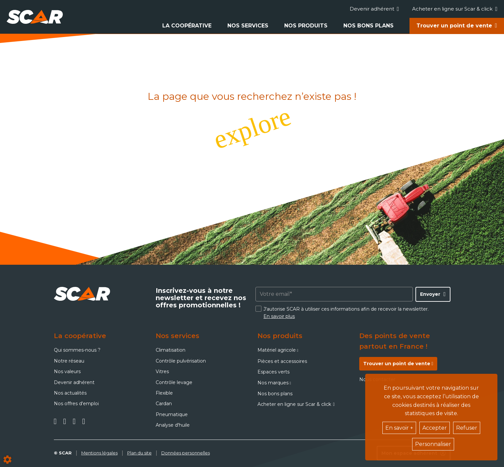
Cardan (164, 404)
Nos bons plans (368, 25)
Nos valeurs (67, 371)
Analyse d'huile (173, 425)
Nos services (247, 25)
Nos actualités (70, 393)
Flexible (164, 393)
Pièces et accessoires (282, 361)
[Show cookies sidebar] (7, 459)
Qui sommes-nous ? (77, 350)
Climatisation (170, 350)
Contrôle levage (174, 382)
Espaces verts (273, 372)
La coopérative (187, 25)
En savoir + (399, 428)
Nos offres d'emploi (76, 404)
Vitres (162, 371)
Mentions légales (99, 452)
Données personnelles (185, 452)
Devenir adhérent (374, 9)
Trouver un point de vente (454, 25)
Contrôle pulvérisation (181, 361)
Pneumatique (172, 414)
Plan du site (139, 452)
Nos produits (306, 25)
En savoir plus (279, 316)
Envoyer (430, 294)
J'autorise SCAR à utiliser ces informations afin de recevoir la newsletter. (346, 312)
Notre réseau (69, 361)
